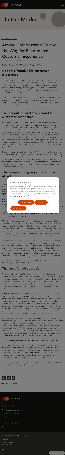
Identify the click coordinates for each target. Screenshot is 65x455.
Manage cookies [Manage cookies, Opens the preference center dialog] (18, 208)
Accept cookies (25, 202)
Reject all (41, 202)
